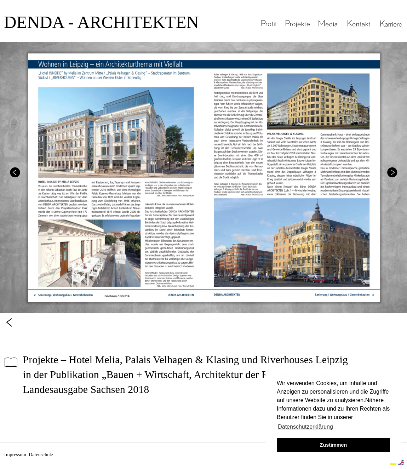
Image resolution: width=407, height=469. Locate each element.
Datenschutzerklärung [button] (305, 427)
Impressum (15, 454)
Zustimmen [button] (333, 445)
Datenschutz (41, 454)
